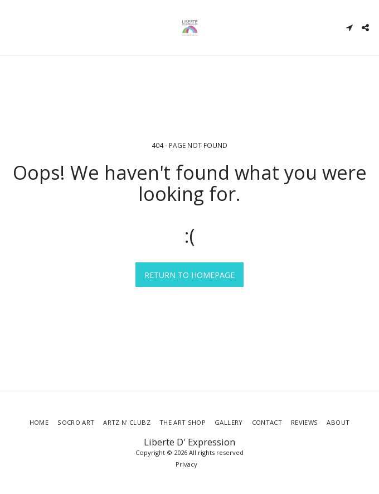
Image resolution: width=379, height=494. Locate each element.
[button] (12, 27)
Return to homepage (189, 275)
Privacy (186, 464)
